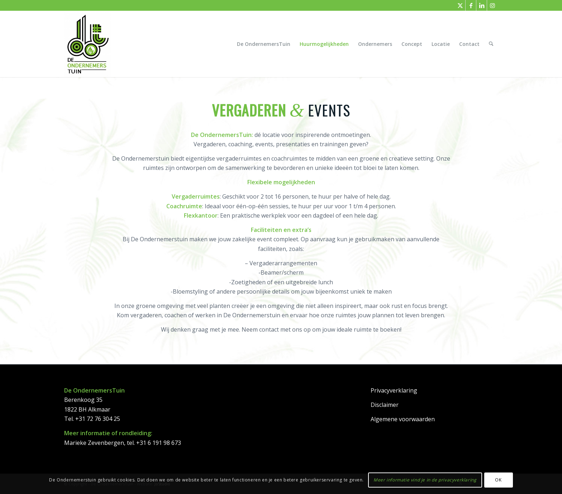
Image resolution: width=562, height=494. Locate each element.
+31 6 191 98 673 (158, 443)
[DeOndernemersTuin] (87, 44)
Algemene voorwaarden (403, 419)
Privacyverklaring (394, 390)
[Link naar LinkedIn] (481, 5)
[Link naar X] (460, 5)
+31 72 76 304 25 (97, 419)
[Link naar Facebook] (471, 5)
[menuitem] (264, 44)
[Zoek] (491, 44)
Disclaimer (385, 405)
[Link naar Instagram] (492, 5)
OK (498, 480)
